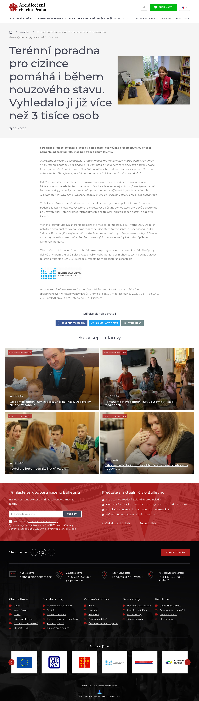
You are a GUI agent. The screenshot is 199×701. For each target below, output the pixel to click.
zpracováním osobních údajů (43, 521)
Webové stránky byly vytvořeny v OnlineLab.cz (99, 694)
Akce (152, 18)
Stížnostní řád (21, 628)
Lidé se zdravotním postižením (63, 619)
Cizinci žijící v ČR (55, 623)
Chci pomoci (166, 619)
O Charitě (165, 18)
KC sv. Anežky (134, 614)
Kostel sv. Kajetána (137, 610)
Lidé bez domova (56, 614)
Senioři (50, 610)
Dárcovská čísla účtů (170, 605)
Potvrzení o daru (168, 614)
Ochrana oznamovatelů (26, 623)
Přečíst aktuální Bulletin (116, 523)
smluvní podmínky (46, 529)
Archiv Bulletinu (149, 523)
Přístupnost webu (23, 619)
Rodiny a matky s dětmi (59, 605)
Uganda (93, 610)
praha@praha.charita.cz (35, 577)
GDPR (17, 614)
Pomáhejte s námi (175, 552)
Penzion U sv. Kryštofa (139, 605)
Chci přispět (163, 7)
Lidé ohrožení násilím (58, 628)
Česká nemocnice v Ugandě (103, 623)
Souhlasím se (33, 521)
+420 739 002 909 (78, 577)
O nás (17, 605)
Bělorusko (94, 614)
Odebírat (72, 514)
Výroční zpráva (21, 610)
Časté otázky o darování (172, 610)
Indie (91, 605)
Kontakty (182, 18)
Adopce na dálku (98, 619)
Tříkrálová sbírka (135, 619)
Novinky (142, 18)
